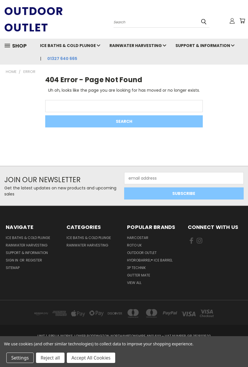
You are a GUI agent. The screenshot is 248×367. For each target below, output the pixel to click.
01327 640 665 (62, 58)
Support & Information (204, 45)
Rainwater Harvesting (137, 45)
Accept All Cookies (91, 358)
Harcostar (137, 237)
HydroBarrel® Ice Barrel (150, 260)
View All (134, 282)
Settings (20, 358)
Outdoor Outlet (142, 252)
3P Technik (136, 267)
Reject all (50, 358)
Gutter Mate (138, 275)
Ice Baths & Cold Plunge (70, 45)
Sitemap (13, 267)
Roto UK (134, 245)
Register (34, 260)
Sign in (12, 260)
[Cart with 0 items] (242, 21)
